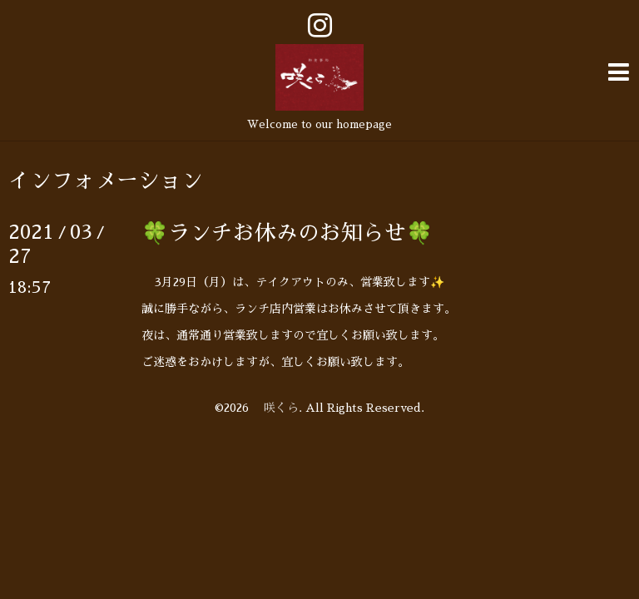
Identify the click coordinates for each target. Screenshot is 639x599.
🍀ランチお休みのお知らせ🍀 (287, 230)
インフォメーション (105, 178)
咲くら (275, 405)
